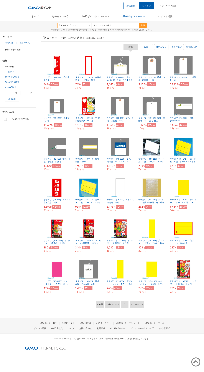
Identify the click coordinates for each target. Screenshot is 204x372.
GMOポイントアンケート (95, 16)
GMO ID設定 (171, 6)
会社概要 (164, 328)
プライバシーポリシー (142, 328)
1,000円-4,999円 (12, 77)
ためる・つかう (60, 16)
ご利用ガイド (68, 323)
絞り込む (12, 99)
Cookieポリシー (117, 328)
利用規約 (101, 328)
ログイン (146, 6)
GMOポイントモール (133, 16)
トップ (35, 16)
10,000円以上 (11, 87)
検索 (143, 25)
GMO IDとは (85, 323)
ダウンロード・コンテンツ (17, 43)
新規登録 (131, 6)
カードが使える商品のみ (16, 119)
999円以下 (9, 72)
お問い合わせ (85, 328)
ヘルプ (161, 6)
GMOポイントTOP (48, 323)
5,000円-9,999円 (12, 82)
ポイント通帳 (165, 16)
